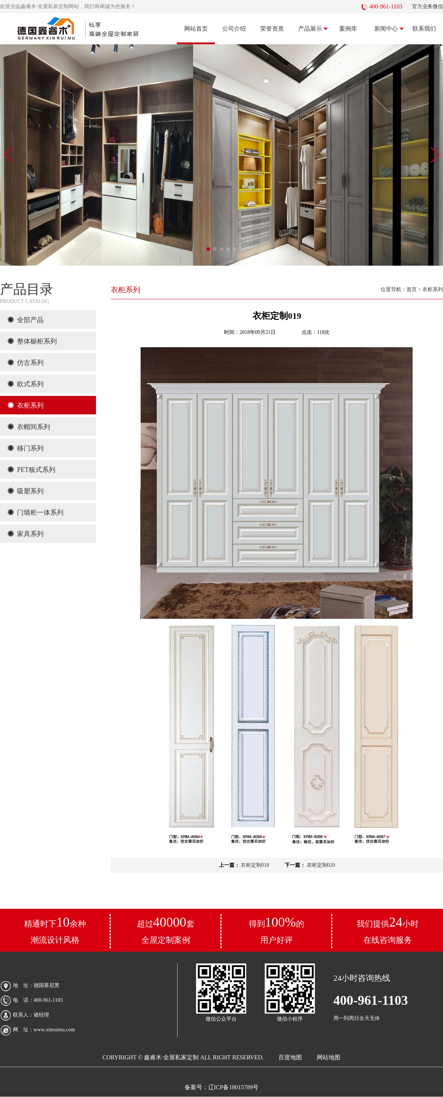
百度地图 (290, 1057)
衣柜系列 (25, 405)
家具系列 (25, 534)
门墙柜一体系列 (35, 512)
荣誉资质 (272, 28)
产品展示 (313, 28)
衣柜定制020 (320, 865)
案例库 (348, 28)
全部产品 (25, 320)
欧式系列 (25, 384)
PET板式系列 (31, 469)
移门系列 (25, 448)
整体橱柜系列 (32, 341)
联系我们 (424, 28)
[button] (208, 249)
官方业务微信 (427, 6)
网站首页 (196, 28)
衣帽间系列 (28, 427)
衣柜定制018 (254, 865)
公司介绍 (234, 28)
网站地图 (328, 1057)
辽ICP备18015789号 (233, 1087)
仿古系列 (25, 362)
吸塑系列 (25, 491)
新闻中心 (389, 28)
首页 (411, 289)
